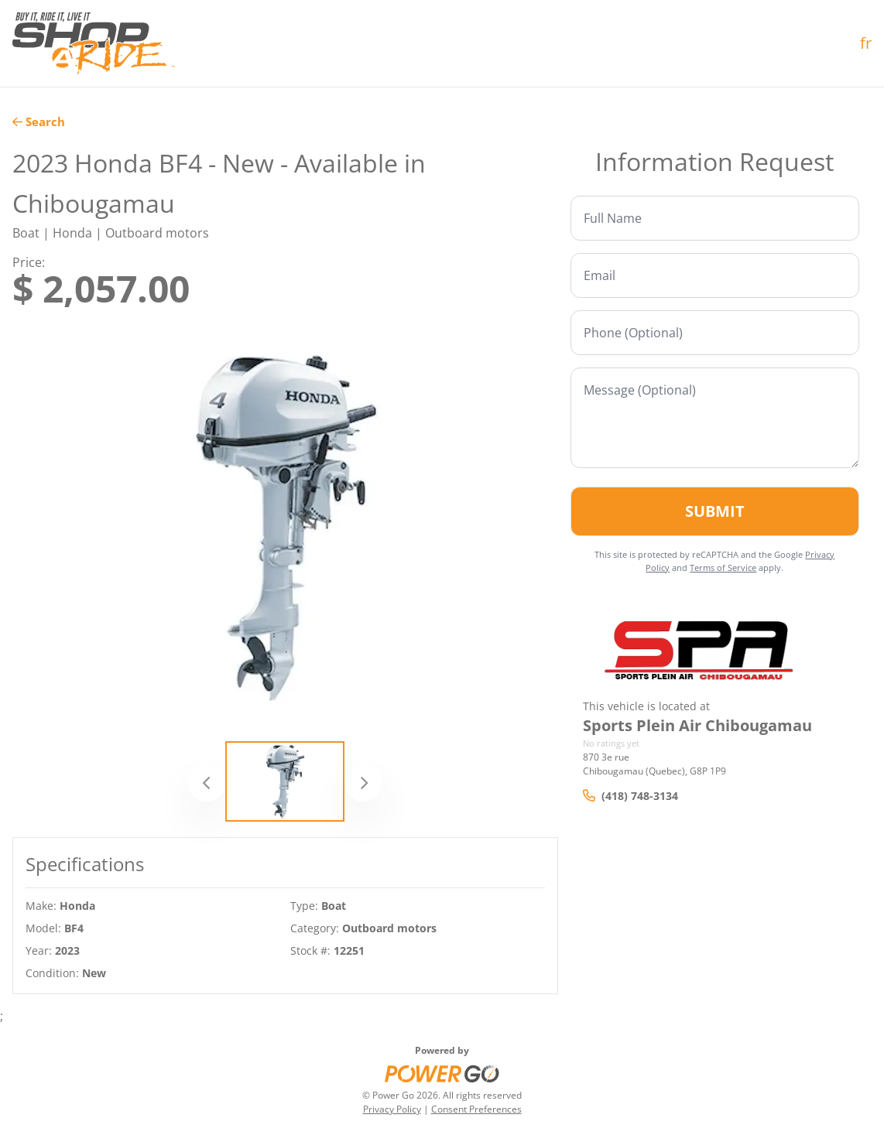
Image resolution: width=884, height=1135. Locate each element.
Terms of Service (723, 567)
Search (38, 121)
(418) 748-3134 (630, 795)
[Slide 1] (284, 781)
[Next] (363, 783)
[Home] (93, 43)
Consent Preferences (476, 1109)
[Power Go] (442, 1073)
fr (866, 42)
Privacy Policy (392, 1109)
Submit (715, 511)
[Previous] (206, 783)
